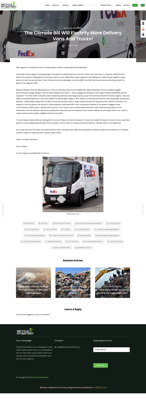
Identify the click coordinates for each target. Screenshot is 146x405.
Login (143, 5)
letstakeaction (115, 241)
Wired (24, 146)
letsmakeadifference (93, 241)
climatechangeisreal (35, 235)
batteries (29, 223)
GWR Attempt (92, 5)
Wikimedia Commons (40, 153)
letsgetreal (72, 241)
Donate (135, 5)
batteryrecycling (61, 223)
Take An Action (105, 5)
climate (65, 229)
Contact (126, 5)
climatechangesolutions (61, 235)
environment (84, 235)
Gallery (118, 5)
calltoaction (32, 229)
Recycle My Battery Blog (73, 28)
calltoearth (50, 229)
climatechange (82, 229)
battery (43, 223)
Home (47, 5)
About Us (55, 5)
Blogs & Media (78, 5)
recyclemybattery (61, 247)
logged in (29, 314)
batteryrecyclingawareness (88, 223)
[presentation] (108, 358)
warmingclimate (83, 247)
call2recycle (113, 223)
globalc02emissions (31, 241)
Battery (66, 5)
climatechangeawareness (107, 229)
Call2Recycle (99, 387)
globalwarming (53, 241)
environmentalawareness (107, 235)
